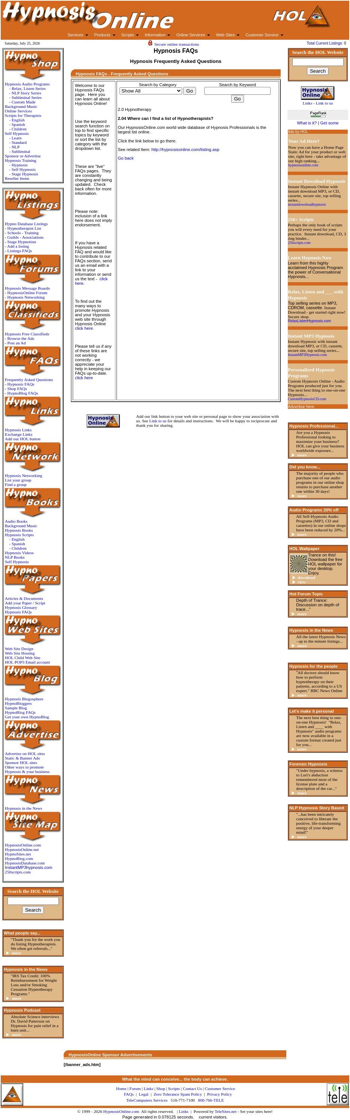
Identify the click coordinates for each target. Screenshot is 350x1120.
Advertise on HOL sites (25, 753)
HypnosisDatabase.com (25, 863)
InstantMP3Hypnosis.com (307, 355)
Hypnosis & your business (27, 771)
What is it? (307, 123)
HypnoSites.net (18, 854)
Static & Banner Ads (22, 758)
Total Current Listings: (325, 43)
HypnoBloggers (18, 703)
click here (84, 328)
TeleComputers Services (147, 1100)
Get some (329, 123)
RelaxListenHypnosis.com (309, 321)
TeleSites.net (226, 1111)
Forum (135, 1088)
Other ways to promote (24, 767)
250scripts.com (18, 872)
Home (121, 1088)
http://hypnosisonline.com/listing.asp (185, 149)
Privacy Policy (219, 1094)
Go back (126, 158)
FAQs (129, 1094)
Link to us (157, 421)
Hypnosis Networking (26, 297)
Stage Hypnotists (21, 241)
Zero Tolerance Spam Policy (178, 1094)
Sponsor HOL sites (21, 762)
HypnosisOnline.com (121, 1111)
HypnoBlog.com (19, 858)
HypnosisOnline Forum (27, 292)
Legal (143, 1094)
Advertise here (301, 406)
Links (183, 1111)
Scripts (174, 1088)
